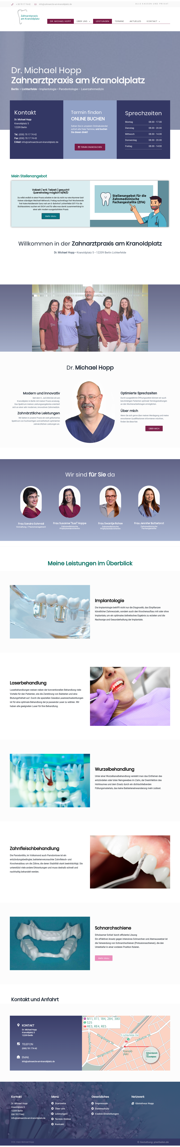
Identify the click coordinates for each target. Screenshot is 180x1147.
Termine (119, 21)
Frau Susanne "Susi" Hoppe (36, 523)
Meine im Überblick (90, 570)
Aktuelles (135, 21)
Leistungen (102, 21)
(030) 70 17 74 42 (28, 139)
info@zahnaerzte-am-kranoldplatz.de (40, 147)
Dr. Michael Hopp (60, 21)
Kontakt (153, 21)
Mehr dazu (50, 216)
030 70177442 (17, 1114)
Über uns (83, 21)
